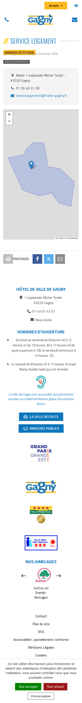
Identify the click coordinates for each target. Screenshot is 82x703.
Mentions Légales (41, 647)
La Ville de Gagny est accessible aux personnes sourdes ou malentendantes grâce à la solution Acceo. (41, 399)
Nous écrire (41, 320)
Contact (41, 616)
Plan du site (41, 623)
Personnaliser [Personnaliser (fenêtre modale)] (41, 696)
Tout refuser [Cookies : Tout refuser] (55, 686)
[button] (31, 164)
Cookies (41, 655)
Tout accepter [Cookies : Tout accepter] (28, 686)
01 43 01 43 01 (41, 311)
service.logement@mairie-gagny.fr (38, 95)
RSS (41, 631)
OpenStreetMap (72, 238)
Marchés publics (43, 429)
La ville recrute (43, 417)
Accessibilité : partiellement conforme (41, 639)
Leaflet (59, 238)
